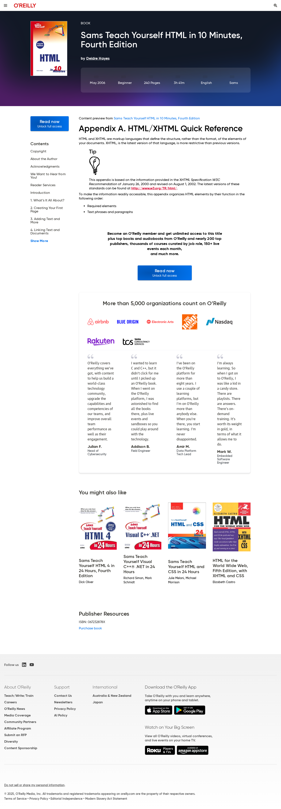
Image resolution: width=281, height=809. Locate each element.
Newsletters (63, 702)
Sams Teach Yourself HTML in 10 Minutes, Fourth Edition (157, 118)
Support (62, 687)
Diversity (11, 741)
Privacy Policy (65, 709)
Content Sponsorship (20, 748)
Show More (39, 241)
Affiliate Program (17, 728)
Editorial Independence (66, 799)
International (105, 687)
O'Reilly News (14, 709)
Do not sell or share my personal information (34, 785)
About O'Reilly (17, 687)
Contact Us (63, 695)
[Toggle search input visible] (275, 5)
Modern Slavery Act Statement (106, 799)
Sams (233, 83)
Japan (98, 702)
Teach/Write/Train (18, 695)
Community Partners (20, 722)
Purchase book (90, 628)
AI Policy (60, 715)
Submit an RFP (15, 735)
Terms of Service (15, 799)
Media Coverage (17, 715)
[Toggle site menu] (5, 5)
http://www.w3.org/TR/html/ (154, 188)
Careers (10, 702)
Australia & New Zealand (112, 695)
